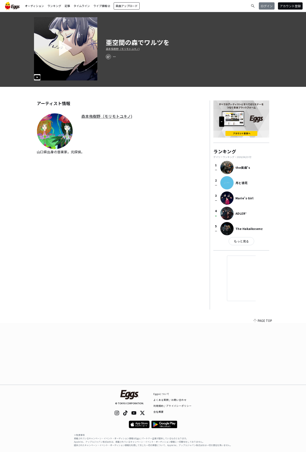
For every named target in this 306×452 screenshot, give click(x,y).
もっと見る (241, 241)
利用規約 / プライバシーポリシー (172, 405)
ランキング (54, 6)
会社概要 (158, 411)
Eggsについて (161, 394)
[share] (108, 56)
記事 (67, 6)
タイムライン (82, 6)
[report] (114, 56)
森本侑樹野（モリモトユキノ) (123, 49)
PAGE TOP (262, 382)
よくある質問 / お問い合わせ (170, 399)
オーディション (34, 6)
